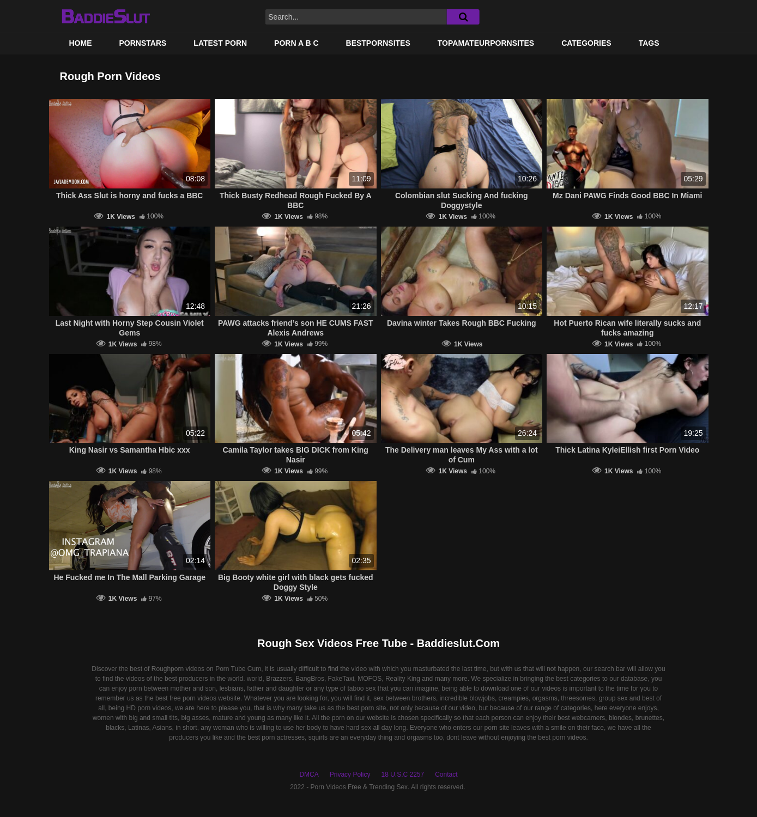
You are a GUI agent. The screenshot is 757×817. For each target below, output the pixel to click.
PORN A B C (296, 43)
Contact (446, 774)
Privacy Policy (350, 774)
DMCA (308, 774)
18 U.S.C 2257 (402, 774)
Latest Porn (220, 43)
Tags (649, 43)
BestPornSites (378, 43)
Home (80, 43)
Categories (586, 43)
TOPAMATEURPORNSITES (486, 43)
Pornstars (143, 43)
